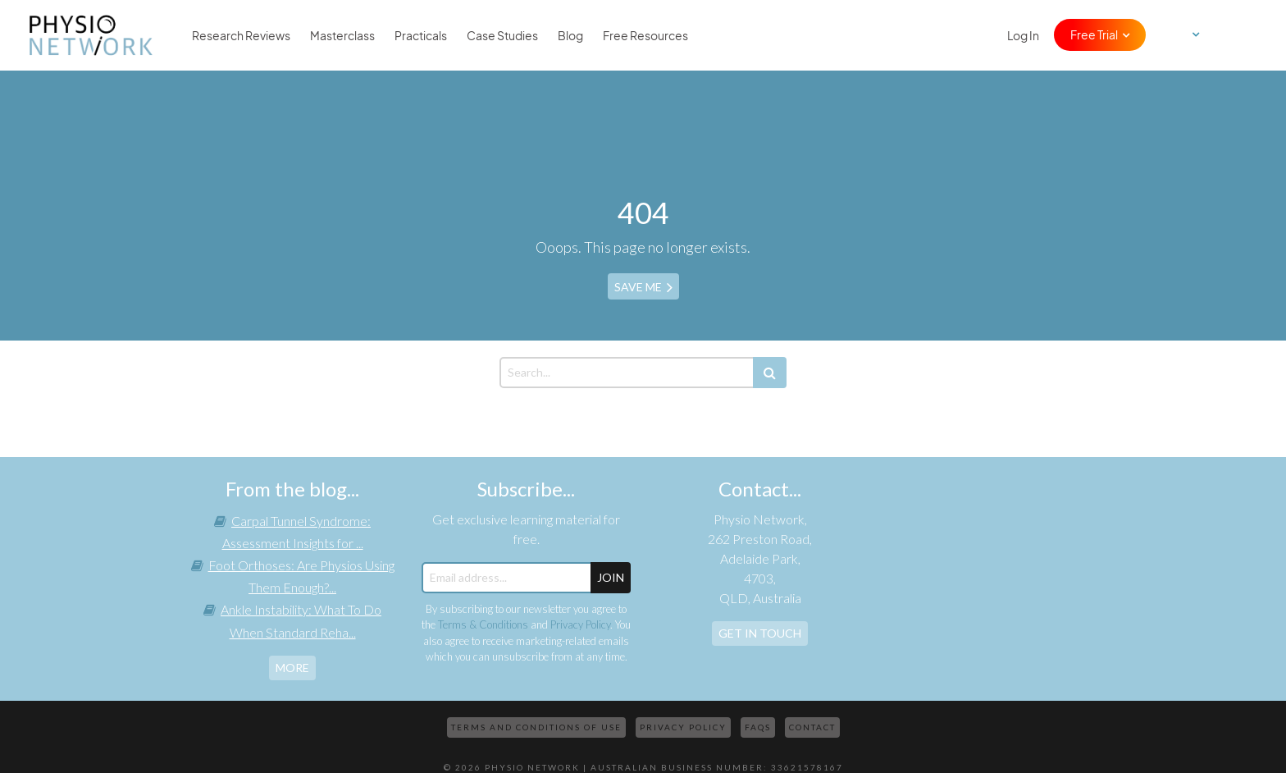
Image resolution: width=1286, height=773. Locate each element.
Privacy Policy (580, 624)
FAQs (758, 727)
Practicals (420, 35)
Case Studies (502, 35)
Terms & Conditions (483, 624)
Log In (1023, 35)
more (292, 668)
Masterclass (342, 35)
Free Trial (1094, 34)
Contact (812, 727)
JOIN (610, 577)
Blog (570, 35)
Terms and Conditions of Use (536, 727)
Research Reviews (241, 35)
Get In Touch (759, 633)
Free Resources (645, 35)
